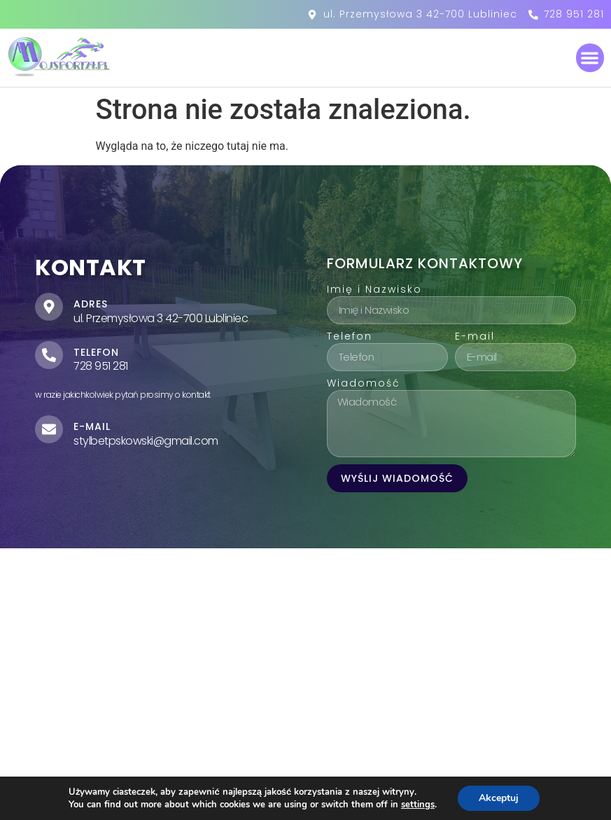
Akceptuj (499, 798)
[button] (590, 57)
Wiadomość (363, 384)
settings (418, 804)
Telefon (349, 337)
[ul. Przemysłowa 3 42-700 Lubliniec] (305, 670)
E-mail (475, 337)
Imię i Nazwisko (374, 290)
